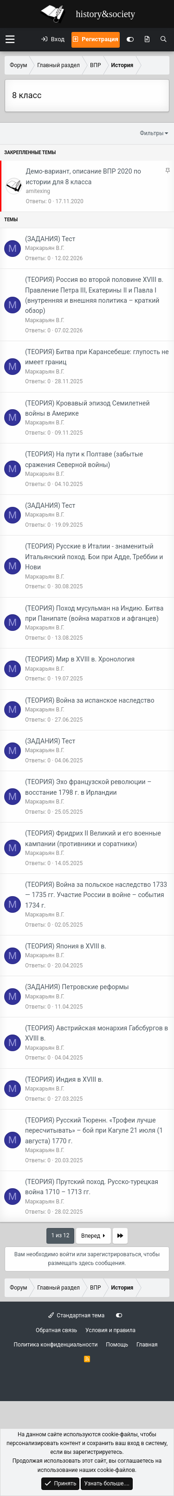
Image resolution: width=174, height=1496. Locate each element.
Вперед (93, 1236)
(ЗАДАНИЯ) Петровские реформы (77, 987)
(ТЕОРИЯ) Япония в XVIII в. (65, 946)
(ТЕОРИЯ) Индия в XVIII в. (64, 1079)
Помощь (117, 1344)
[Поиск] (163, 40)
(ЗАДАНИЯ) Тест (50, 239)
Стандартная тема (76, 1315)
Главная (147, 1344)
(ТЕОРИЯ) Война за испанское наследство (90, 700)
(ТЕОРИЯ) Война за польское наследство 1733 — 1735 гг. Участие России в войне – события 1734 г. (96, 895)
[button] (10, 39)
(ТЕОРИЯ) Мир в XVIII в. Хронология (80, 659)
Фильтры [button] (152, 133)
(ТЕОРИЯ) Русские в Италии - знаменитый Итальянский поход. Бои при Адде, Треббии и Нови (94, 556)
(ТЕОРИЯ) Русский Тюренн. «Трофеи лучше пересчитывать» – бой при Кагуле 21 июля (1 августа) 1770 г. (94, 1130)
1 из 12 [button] (60, 1235)
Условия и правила (110, 1330)
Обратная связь (56, 1330)
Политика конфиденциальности (55, 1344)
